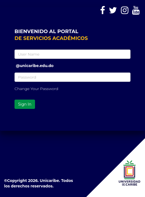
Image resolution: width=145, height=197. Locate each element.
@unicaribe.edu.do (35, 63)
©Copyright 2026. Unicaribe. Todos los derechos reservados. (38, 183)
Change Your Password (36, 88)
